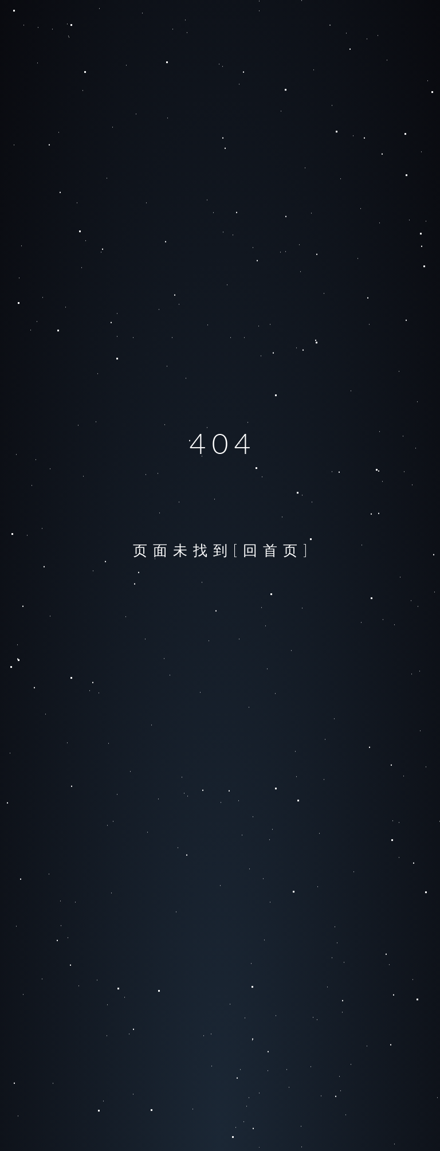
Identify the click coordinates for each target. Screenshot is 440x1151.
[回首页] (273, 549)
